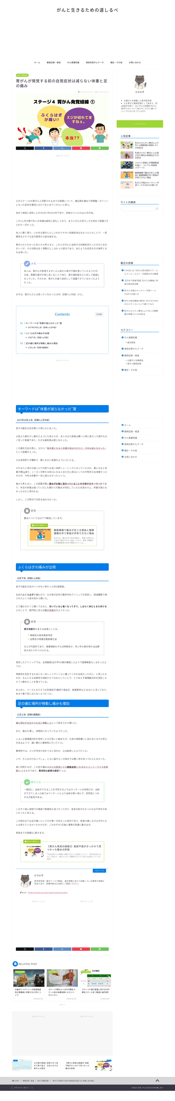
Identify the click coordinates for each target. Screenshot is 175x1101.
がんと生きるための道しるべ (88, 10)
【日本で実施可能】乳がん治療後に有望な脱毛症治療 (141, 282)
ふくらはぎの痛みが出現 (42, 333)
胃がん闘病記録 (22, 75)
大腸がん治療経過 (135, 360)
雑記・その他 (116, 62)
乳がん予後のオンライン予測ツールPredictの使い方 (140, 292)
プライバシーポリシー (22, 1098)
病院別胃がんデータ (95, 62)
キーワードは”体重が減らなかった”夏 (48, 323)
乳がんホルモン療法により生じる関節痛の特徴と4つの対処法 (141, 312)
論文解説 (131, 342)
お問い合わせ (135, 62)
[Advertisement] (87, 39)
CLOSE (99, 314)
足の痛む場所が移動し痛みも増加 (46, 344)
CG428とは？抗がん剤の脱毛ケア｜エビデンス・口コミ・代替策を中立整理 (141, 272)
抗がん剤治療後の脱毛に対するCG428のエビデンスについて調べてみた (141, 302)
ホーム (37, 62)
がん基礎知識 (73, 62)
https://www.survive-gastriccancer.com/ (48, 903)
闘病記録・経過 (54, 62)
